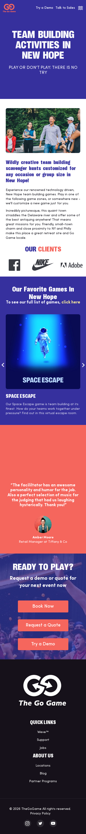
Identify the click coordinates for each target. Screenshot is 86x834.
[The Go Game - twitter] (40, 823)
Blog (43, 773)
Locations (43, 766)
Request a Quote (43, 625)
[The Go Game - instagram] (27, 823)
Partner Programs (43, 781)
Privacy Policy (40, 813)
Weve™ (43, 732)
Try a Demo (44, 8)
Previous (3, 365)
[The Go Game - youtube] (53, 823)
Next (83, 365)
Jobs (43, 748)
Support (43, 740)
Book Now (43, 606)
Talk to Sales (65, 8)
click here (70, 302)
